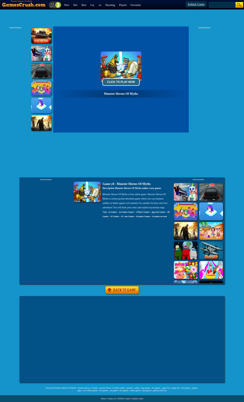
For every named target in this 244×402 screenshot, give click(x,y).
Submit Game (196, 4)
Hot (75, 5)
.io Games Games (126, 212)
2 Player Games (142, 212)
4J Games (114, 216)
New (66, 5)
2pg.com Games (158, 212)
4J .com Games (127, 216)
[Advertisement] (122, 339)
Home (103, 398)
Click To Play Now (121, 82)
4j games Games (143, 216)
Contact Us (111, 398)
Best (84, 5)
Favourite (135, 5)
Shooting (110, 5)
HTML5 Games (124, 398)
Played (123, 5)
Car (92, 5)
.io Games (112, 212)
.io (99, 5)
